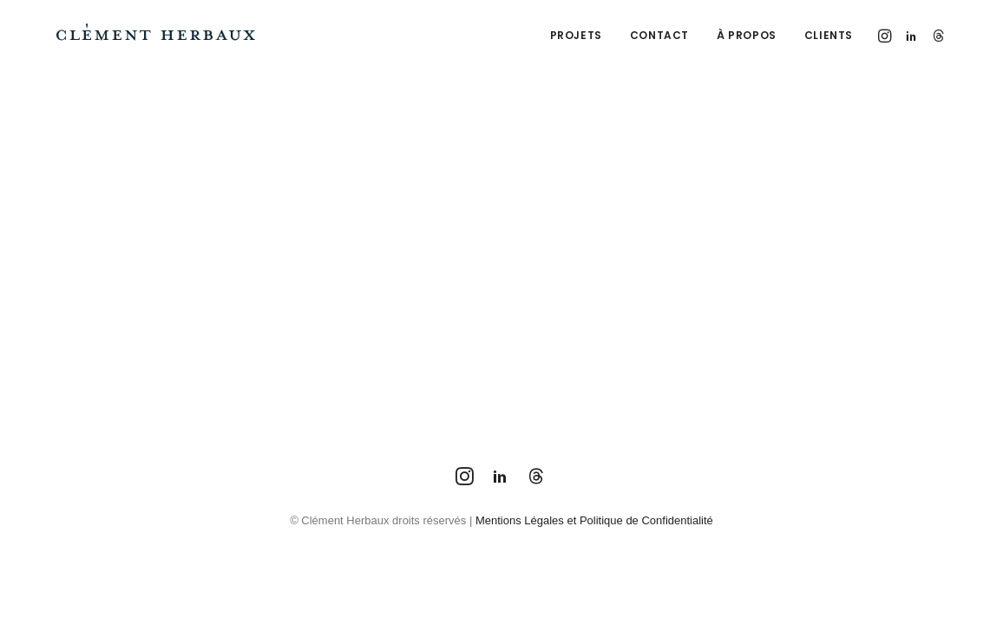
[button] (886, 35)
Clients (828, 35)
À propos (747, 35)
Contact (659, 35)
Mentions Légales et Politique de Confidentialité (594, 520)
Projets (576, 35)
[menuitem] (576, 35)
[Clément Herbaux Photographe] (155, 35)
